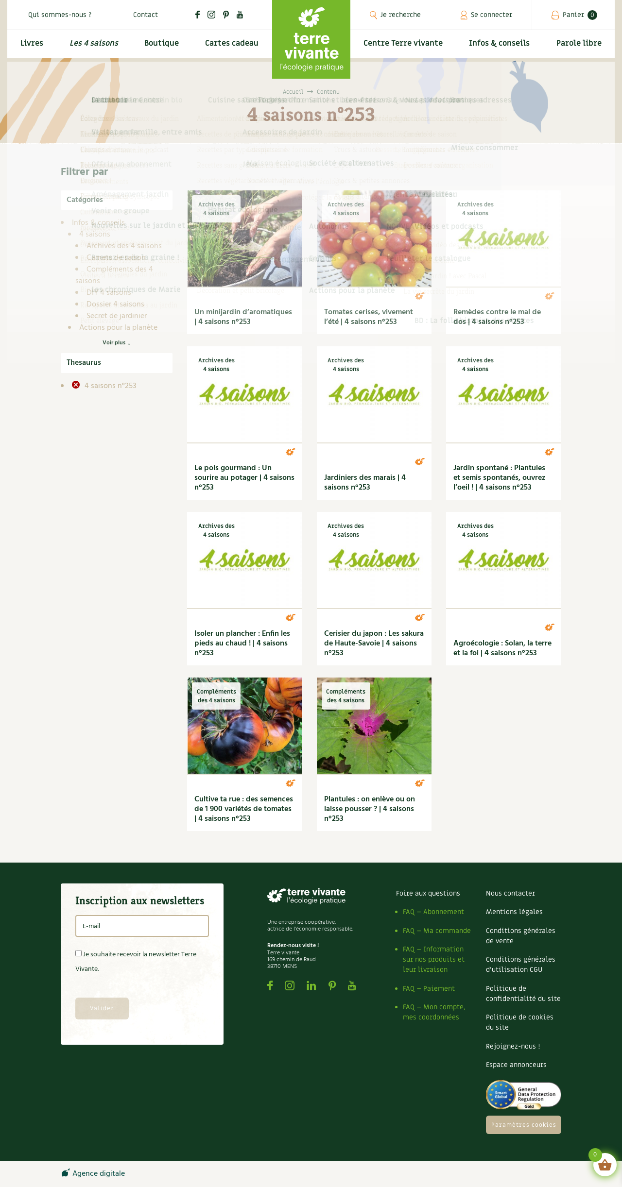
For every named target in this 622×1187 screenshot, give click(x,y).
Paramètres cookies (523, 1125)
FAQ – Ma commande (437, 930)
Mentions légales (514, 911)
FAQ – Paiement (429, 988)
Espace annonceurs (516, 1064)
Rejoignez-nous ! (513, 1046)
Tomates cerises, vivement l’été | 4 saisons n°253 (368, 317)
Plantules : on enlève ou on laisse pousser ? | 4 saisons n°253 (369, 809)
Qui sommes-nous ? (59, 14)
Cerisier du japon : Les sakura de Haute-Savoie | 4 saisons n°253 (374, 643)
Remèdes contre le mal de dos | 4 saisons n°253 (497, 317)
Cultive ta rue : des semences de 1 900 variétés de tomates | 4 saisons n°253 (243, 809)
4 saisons (94, 234)
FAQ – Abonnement (433, 911)
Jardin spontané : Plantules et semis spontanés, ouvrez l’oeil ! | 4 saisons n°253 (499, 478)
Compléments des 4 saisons (114, 275)
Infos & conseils (502, 46)
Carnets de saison (116, 258)
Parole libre (580, 46)
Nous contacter (510, 893)
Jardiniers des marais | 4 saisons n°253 (365, 483)
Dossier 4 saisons (115, 304)
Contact (145, 14)
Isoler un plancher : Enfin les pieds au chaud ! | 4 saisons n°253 (242, 643)
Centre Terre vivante (404, 46)
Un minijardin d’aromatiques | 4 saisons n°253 (243, 317)
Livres (30, 46)
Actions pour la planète (118, 328)
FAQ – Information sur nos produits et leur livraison (434, 959)
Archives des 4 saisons (124, 246)
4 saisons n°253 (109, 386)
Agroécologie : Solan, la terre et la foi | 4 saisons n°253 (502, 648)
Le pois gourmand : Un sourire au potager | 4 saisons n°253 (244, 478)
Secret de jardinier (116, 316)
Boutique (160, 46)
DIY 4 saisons (108, 293)
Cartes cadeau (231, 46)
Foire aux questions (428, 893)
